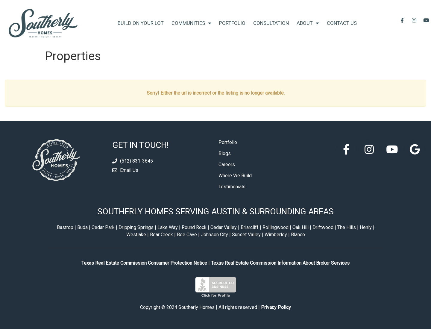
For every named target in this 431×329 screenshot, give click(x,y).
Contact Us (342, 23)
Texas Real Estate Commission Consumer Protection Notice (144, 263)
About (308, 23)
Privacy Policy (276, 307)
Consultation (271, 23)
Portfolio (232, 23)
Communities (191, 23)
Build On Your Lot (141, 23)
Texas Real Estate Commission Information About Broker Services (280, 263)
